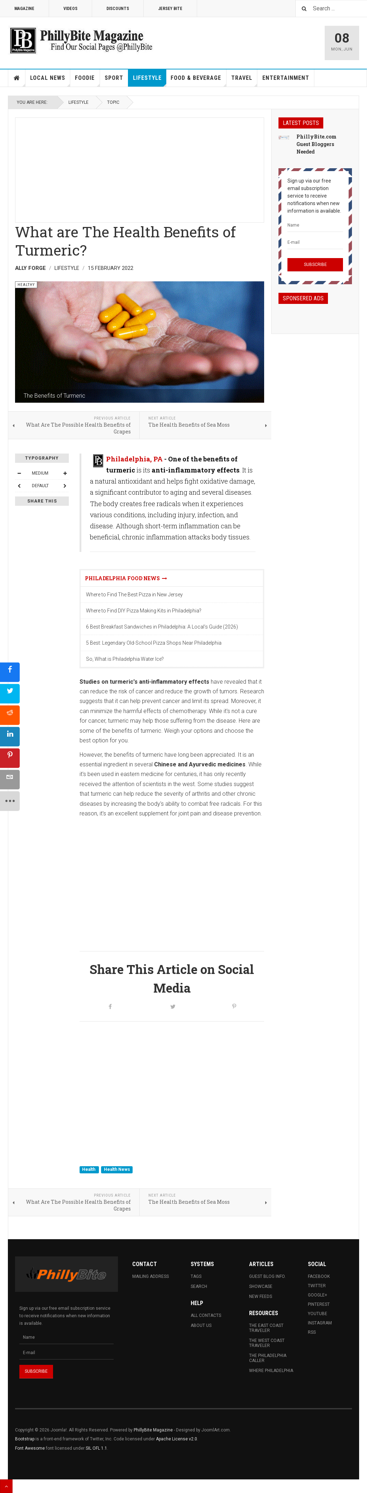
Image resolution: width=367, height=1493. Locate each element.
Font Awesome (30, 1448)
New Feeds (260, 1296)
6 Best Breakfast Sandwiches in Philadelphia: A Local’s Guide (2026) (162, 627)
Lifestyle (149, 80)
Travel (244, 80)
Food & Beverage (198, 80)
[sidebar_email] (10, 779)
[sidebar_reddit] (10, 715)
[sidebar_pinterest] (10, 758)
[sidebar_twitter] (10, 693)
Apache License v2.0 (176, 1438)
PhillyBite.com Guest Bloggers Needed (316, 144)
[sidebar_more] (10, 801)
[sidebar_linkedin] (10, 736)
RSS (312, 1332)
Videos (70, 8)
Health (89, 1169)
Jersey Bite (170, 8)
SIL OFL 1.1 (96, 1448)
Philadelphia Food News (126, 578)
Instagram (320, 1322)
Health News (117, 1169)
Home (16, 78)
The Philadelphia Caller (267, 1358)
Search (199, 1286)
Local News (50, 80)
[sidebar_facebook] (10, 672)
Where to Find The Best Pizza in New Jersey (134, 594)
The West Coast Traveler (267, 1343)
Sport (114, 77)
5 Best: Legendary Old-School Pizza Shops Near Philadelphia (153, 643)
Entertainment (285, 77)
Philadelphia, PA (134, 459)
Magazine (24, 8)
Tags (196, 1276)
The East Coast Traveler (266, 1328)
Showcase (260, 1286)
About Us (201, 1325)
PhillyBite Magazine (153, 1430)
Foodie (87, 80)
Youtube (317, 1313)
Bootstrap (24, 1438)
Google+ (317, 1295)
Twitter (317, 1285)
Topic (113, 102)
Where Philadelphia (271, 1370)
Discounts (117, 8)
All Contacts (206, 1315)
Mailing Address (150, 1276)
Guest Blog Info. (267, 1276)
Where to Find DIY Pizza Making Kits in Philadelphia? (143, 611)
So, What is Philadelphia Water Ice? (125, 659)
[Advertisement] (139, 168)
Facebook (319, 1276)
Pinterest (319, 1304)
